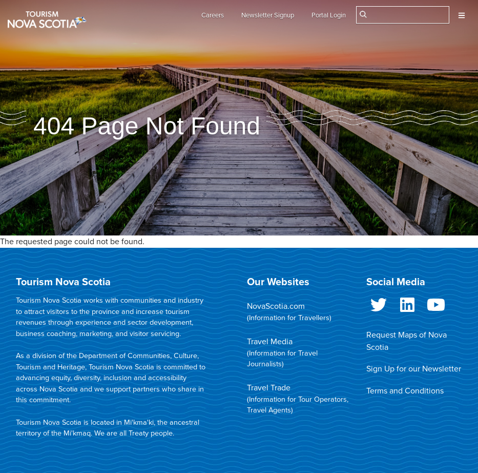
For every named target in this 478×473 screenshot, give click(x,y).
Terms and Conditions (405, 391)
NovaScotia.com (276, 306)
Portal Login (328, 15)
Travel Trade (268, 388)
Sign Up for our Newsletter (413, 369)
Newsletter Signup (267, 15)
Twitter (378, 307)
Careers (212, 15)
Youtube (436, 307)
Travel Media (270, 342)
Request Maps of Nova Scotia (406, 341)
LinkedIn (407, 307)
